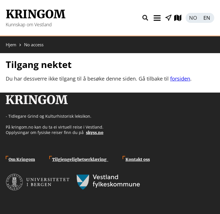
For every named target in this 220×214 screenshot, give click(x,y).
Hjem (11, 45)
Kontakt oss (137, 159)
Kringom (35, 14)
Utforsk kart (180, 18)
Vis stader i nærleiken (168, 18)
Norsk (193, 18)
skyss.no (94, 132)
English (207, 18)
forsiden (180, 78)
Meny (157, 18)
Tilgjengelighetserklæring (80, 159)
